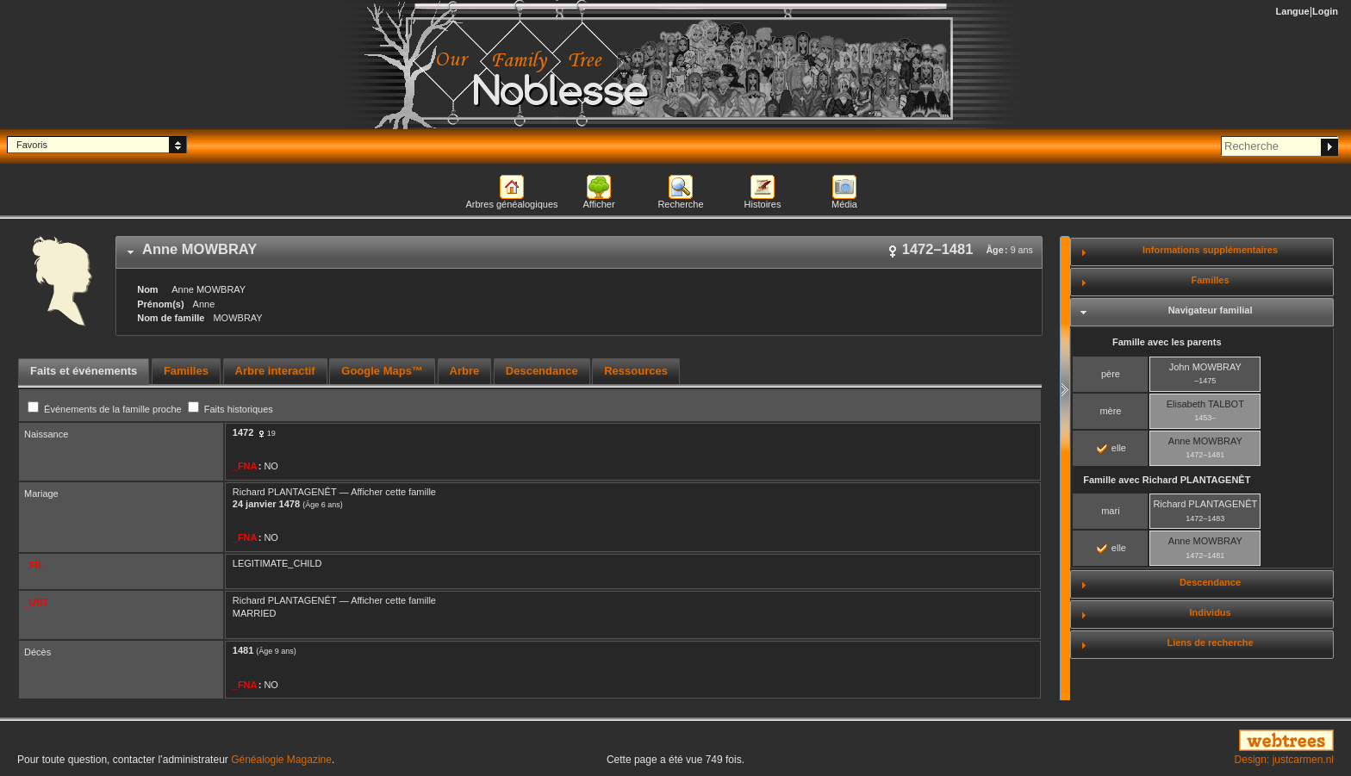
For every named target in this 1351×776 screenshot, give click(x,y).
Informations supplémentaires (1210, 250)
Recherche (680, 204)
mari (1110, 511)
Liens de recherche (1210, 642)
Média (844, 204)
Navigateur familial (1210, 310)
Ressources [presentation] (636, 370)
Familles (1211, 280)
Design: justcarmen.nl (1284, 760)
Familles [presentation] (186, 370)
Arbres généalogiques (511, 204)
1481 (243, 650)
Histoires (762, 204)
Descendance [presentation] (542, 370)
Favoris (31, 145)
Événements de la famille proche (106, 409)
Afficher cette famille (393, 492)
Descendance (1210, 582)
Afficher (598, 204)
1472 (243, 432)
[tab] (579, 252)
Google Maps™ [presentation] (382, 370)
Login (1325, 11)
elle (1111, 448)
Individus (1209, 612)
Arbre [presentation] (465, 370)
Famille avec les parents (1167, 342)
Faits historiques (230, 409)
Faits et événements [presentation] (83, 370)
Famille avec (1166, 480)
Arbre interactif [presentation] (275, 370)
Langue (1293, 11)
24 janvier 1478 (266, 504)
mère (1110, 411)
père (1110, 374)
